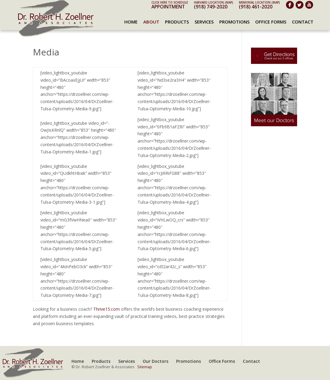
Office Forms (270, 22)
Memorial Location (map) (259, 3)
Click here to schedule (169, 3)
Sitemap (144, 366)
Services (204, 22)
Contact (302, 22)
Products (177, 22)
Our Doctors (155, 361)
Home (131, 22)
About (151, 22)
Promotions (234, 22)
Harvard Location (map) (213, 3)
